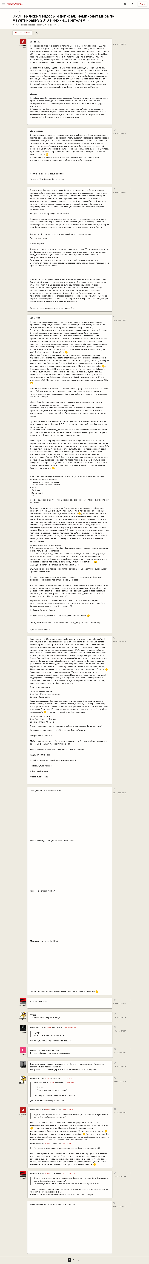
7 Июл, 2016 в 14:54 (68, 1110)
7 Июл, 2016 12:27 (119, 1031)
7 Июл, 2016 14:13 (119, 1053)
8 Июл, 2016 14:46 (52, 25)
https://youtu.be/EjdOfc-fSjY (69, 866)
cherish (47, 1110)
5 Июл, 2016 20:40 (119, 793)
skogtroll (48, 1028)
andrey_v (22, 46)
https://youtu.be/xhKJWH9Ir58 (69, 966)
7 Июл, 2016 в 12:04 (69, 1028)
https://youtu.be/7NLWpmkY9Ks (69, 816)
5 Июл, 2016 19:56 (119, 44)
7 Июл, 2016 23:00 (119, 1207)
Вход (142, 4)
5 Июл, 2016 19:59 (119, 133)
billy (40, 25)
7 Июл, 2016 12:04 (119, 1017)
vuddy (47, 1078)
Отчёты (16, 11)
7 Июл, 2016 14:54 (119, 1066)
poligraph (22, 1005)
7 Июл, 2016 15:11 (119, 1081)
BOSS (23, 1054)
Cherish (23, 1068)
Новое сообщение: (30, 25)
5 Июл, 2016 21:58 (119, 1004)
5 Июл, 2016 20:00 (119, 320)
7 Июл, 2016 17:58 (119, 1176)
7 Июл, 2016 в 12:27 (67, 1078)
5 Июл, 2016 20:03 (119, 641)
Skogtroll (22, 1019)
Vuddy (23, 1032)
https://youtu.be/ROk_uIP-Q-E (69, 916)
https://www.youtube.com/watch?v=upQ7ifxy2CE (69, 1229)
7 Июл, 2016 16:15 (119, 1113)
